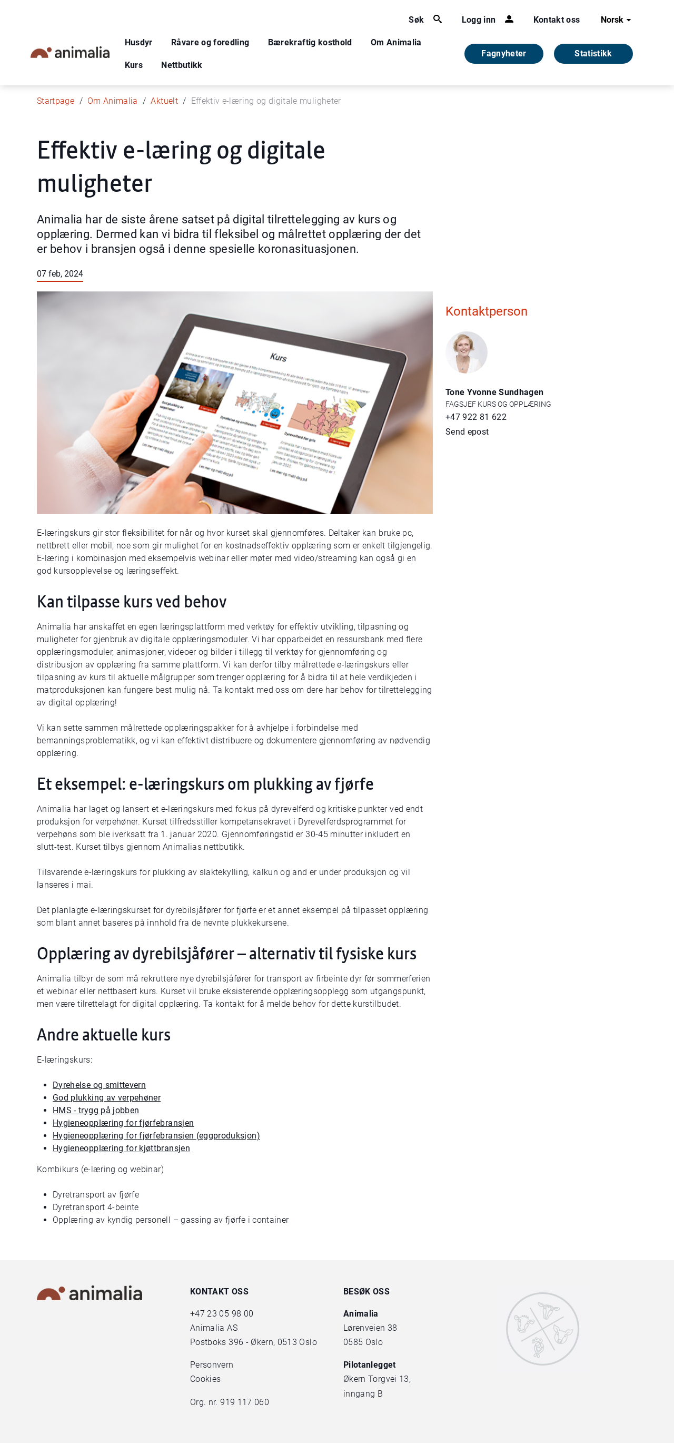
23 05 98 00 (230, 1314)
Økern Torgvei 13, (378, 1379)
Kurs (134, 65)
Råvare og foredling (210, 42)
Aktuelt (164, 101)
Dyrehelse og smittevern (99, 1085)
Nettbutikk (182, 65)
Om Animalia (396, 42)
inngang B (363, 1394)
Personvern (212, 1365)
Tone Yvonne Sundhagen (494, 392)
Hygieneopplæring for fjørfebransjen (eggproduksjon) (156, 1136)
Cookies (205, 1379)
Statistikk (593, 53)
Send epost (467, 432)
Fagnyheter (504, 53)
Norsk (617, 20)
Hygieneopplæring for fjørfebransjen (123, 1123)
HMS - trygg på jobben (96, 1110)
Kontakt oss (556, 20)
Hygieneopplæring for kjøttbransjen (121, 1148)
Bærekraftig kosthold (310, 42)
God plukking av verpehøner (107, 1098)
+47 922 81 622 (476, 417)
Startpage (55, 101)
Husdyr (139, 42)
